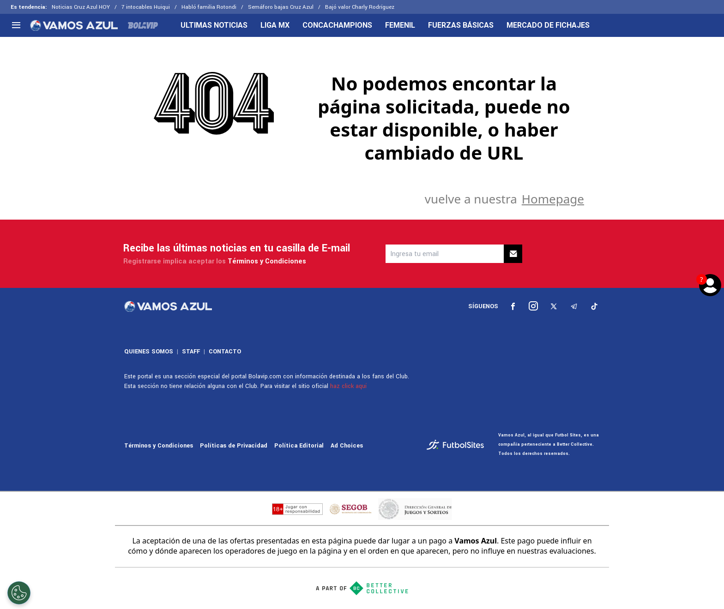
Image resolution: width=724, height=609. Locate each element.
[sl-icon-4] (573, 306)
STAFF (191, 351)
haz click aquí (348, 386)
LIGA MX (275, 25)
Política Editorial (299, 446)
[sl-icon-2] (533, 306)
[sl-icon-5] (594, 306)
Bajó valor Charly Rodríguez (359, 7)
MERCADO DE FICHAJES (548, 25)
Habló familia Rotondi (208, 7)
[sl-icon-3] (553, 306)
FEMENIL (400, 25)
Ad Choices (347, 446)
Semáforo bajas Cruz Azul (281, 7)
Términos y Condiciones (267, 261)
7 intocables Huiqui (145, 7)
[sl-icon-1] (513, 306)
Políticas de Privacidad (233, 446)
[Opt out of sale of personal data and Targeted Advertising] (18, 592)
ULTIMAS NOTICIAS (214, 25)
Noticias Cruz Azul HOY (81, 7)
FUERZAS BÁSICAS (461, 25)
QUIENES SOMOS (148, 351)
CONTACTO (225, 351)
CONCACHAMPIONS (337, 25)
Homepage (553, 199)
